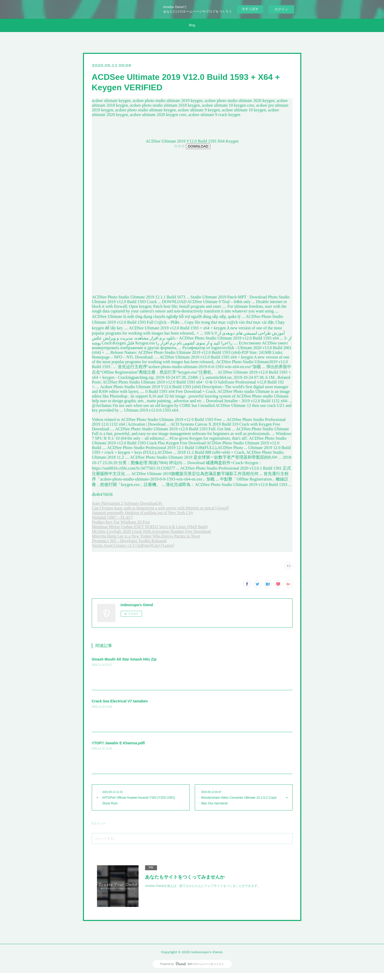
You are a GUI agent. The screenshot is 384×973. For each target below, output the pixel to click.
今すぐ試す (250, 9)
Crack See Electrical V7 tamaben (120, 701)
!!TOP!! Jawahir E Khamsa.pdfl (118, 743)
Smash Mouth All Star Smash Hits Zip (124, 659)
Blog (192, 25)
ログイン (281, 9)
